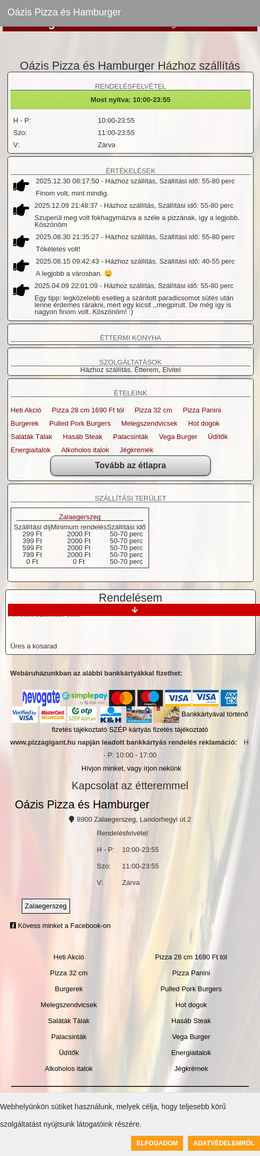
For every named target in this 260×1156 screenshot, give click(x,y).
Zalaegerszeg (80, 517)
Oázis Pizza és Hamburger (64, 12)
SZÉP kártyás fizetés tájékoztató (158, 729)
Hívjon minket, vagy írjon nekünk (131, 768)
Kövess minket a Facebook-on (60, 926)
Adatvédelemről (224, 1143)
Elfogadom (157, 1143)
